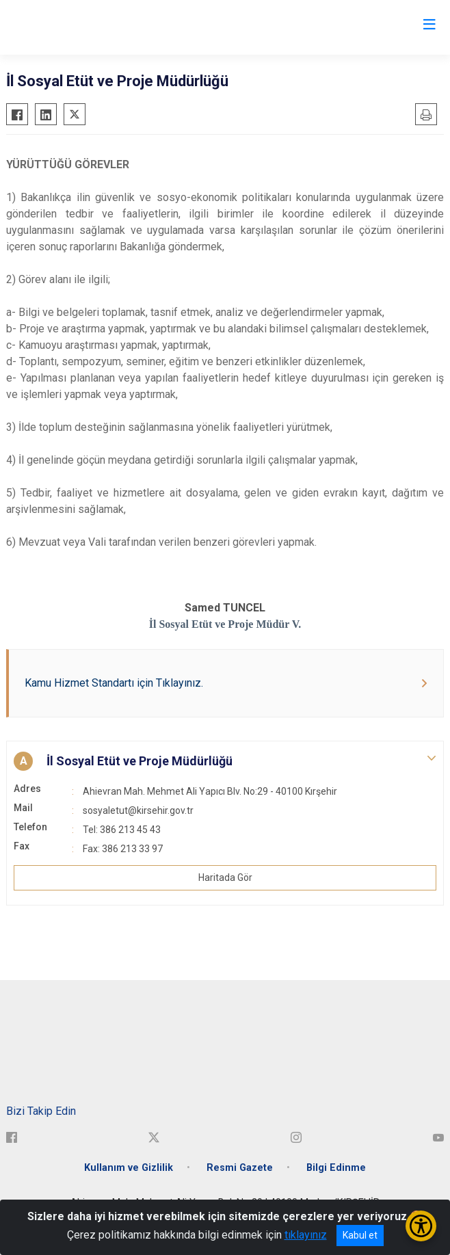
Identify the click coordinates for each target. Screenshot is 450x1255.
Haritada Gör (225, 877)
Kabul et (360, 1235)
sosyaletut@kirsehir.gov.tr (138, 810)
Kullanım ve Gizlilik (128, 1168)
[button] (225, 761)
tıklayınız (305, 1234)
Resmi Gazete (240, 1168)
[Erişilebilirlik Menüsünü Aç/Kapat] (421, 1226)
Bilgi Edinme (336, 1168)
